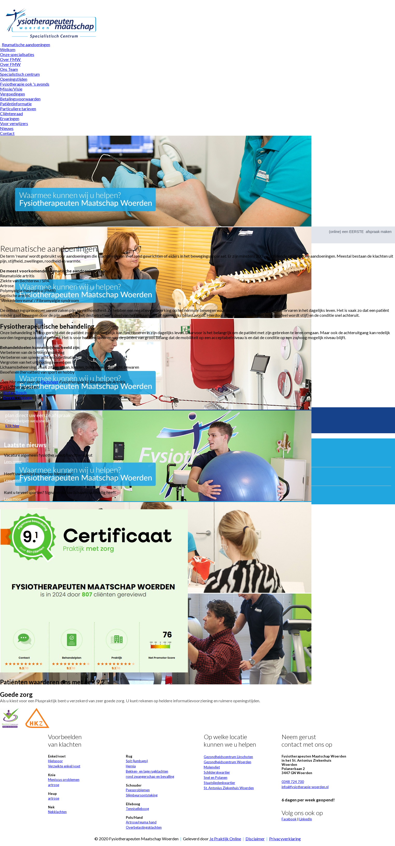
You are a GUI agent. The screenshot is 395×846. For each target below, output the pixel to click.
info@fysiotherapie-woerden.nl (305, 787)
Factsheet (49, 381)
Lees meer (13, 461)
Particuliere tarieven (18, 108)
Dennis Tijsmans (17, 397)
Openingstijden (13, 79)
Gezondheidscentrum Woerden (227, 762)
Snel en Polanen (215, 777)
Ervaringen (9, 118)
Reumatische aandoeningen (26, 44)
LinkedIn (305, 819)
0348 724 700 (293, 782)
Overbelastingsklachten (144, 827)
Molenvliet (212, 767)
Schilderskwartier (217, 772)
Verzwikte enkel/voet (64, 766)
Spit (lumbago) (137, 761)
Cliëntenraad (11, 113)
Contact (7, 133)
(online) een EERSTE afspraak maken (360, 232)
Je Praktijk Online (225, 838)
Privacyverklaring (285, 838)
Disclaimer (255, 838)
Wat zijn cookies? (195, 2)
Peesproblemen (138, 790)
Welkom (7, 49)
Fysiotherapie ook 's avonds (24, 83)
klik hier (12, 425)
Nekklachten (57, 812)
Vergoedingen (12, 93)
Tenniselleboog (137, 809)
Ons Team (9, 69)
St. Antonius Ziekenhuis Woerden (229, 788)
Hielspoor (55, 761)
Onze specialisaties (17, 54)
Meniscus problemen (63, 780)
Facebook (289, 819)
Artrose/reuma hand (141, 822)
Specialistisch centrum (20, 74)
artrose (53, 785)
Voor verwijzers (14, 123)
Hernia (131, 766)
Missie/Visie (11, 88)
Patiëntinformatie (16, 103)
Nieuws (6, 128)
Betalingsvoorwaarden (20, 98)
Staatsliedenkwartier (219, 783)
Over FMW (10, 59)
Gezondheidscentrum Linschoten (228, 757)
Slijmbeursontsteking (142, 795)
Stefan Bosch (14, 392)
